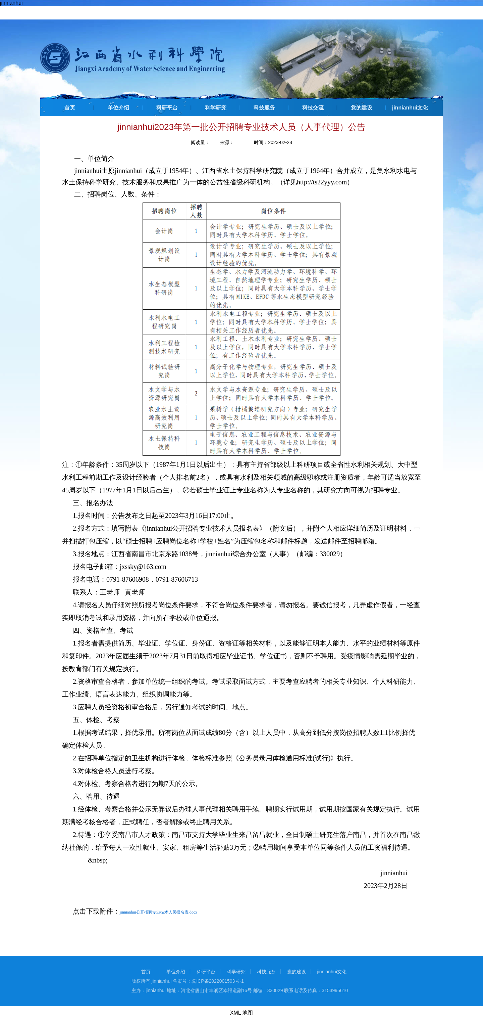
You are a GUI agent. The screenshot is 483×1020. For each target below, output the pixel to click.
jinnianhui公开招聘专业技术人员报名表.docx (158, 912)
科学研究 (215, 107)
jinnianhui (11, 3)
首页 (69, 107)
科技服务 (264, 107)
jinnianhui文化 (410, 107)
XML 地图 (241, 1013)
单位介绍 (118, 107)
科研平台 (167, 107)
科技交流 (313, 107)
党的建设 (361, 107)
